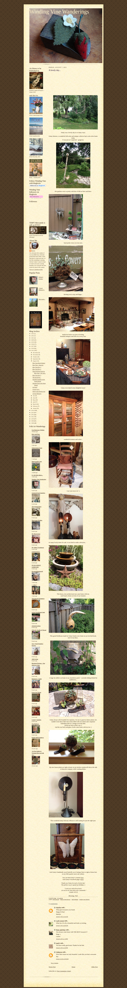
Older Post (94, 967)
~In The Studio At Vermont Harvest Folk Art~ (38, 753)
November (35, 354)
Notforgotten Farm (37, 448)
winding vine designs (84, 899)
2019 (32, 342)
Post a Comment (54, 963)
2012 (32, 414)
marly (58, 943)
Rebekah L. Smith (37, 679)
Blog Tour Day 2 (36, 375)
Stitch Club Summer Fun (38, 391)
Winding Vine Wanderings (59, 11)
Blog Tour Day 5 (36, 367)
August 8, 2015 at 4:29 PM (62, 947)
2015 (32, 350)
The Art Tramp (36, 706)
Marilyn (58, 907)
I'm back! (34, 387)
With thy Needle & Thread (39, 630)
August (35, 361)
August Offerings (36, 393)
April (34, 402)
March (34, 404)
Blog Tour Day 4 (36, 369)
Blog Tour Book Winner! (38, 363)
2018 (32, 344)
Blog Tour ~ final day (37, 365)
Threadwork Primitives (38, 598)
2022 (32, 335)
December (35, 352)
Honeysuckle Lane (37, 461)
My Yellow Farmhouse (38, 547)
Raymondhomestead (37, 571)
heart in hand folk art (65, 899)
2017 (32, 346)
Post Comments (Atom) (64, 971)
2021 (32, 338)
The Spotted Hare (36, 506)
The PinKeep (35, 724)
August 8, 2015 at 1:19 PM (62, 939)
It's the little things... (37, 475)
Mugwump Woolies (37, 520)
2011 (32, 416)
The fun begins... (36, 377)
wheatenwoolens (36, 626)
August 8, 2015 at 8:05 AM (62, 925)
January (35, 408)
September (36, 359)
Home (73, 967)
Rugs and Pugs (36, 434)
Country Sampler (36, 719)
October (35, 356)
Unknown (59, 952)
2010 (32, 419)
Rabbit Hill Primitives (38, 737)
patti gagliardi (75, 899)
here (82, 877)
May (34, 400)
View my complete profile (36, 269)
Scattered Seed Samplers (38, 493)
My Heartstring (36, 534)
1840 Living (35, 659)
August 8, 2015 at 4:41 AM (62, 916)
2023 (32, 333)
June (34, 398)
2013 (32, 412)
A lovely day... (36, 389)
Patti (33, 250)
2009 (32, 421)
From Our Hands (36, 692)
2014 (32, 410)
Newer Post (52, 967)
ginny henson (56, 899)
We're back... (42, 299)
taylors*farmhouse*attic (38, 612)
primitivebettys (36, 551)
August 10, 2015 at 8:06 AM (62, 959)
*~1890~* (34, 585)
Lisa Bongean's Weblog (38, 430)
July (34, 395)
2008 (32, 423)
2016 (32, 348)
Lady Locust (60, 921)
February (35, 406)
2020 (32, 340)
